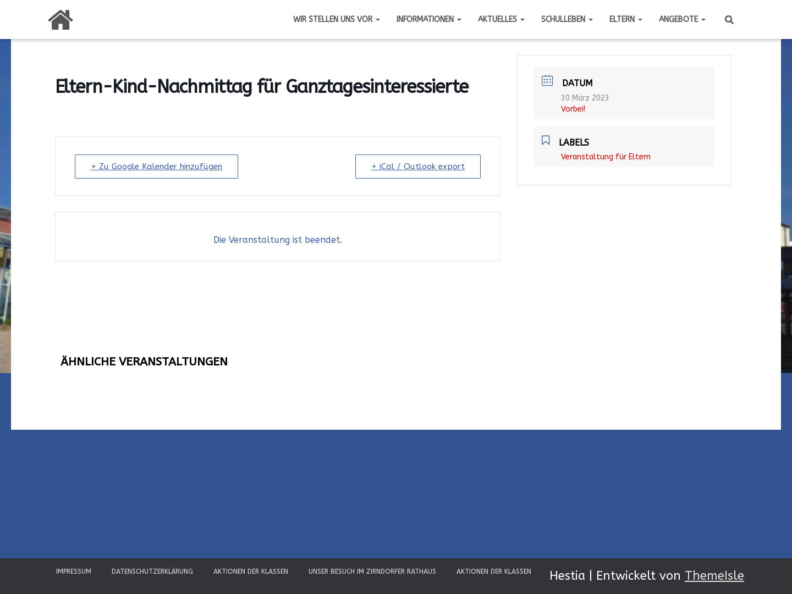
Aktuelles (501, 19)
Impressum (73, 571)
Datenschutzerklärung (152, 571)
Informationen (429, 19)
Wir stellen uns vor (336, 19)
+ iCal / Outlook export (418, 166)
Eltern (625, 19)
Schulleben (567, 19)
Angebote (682, 19)
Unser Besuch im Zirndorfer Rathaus (372, 571)
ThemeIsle (714, 576)
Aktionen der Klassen (250, 571)
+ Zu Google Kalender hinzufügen (156, 166)
